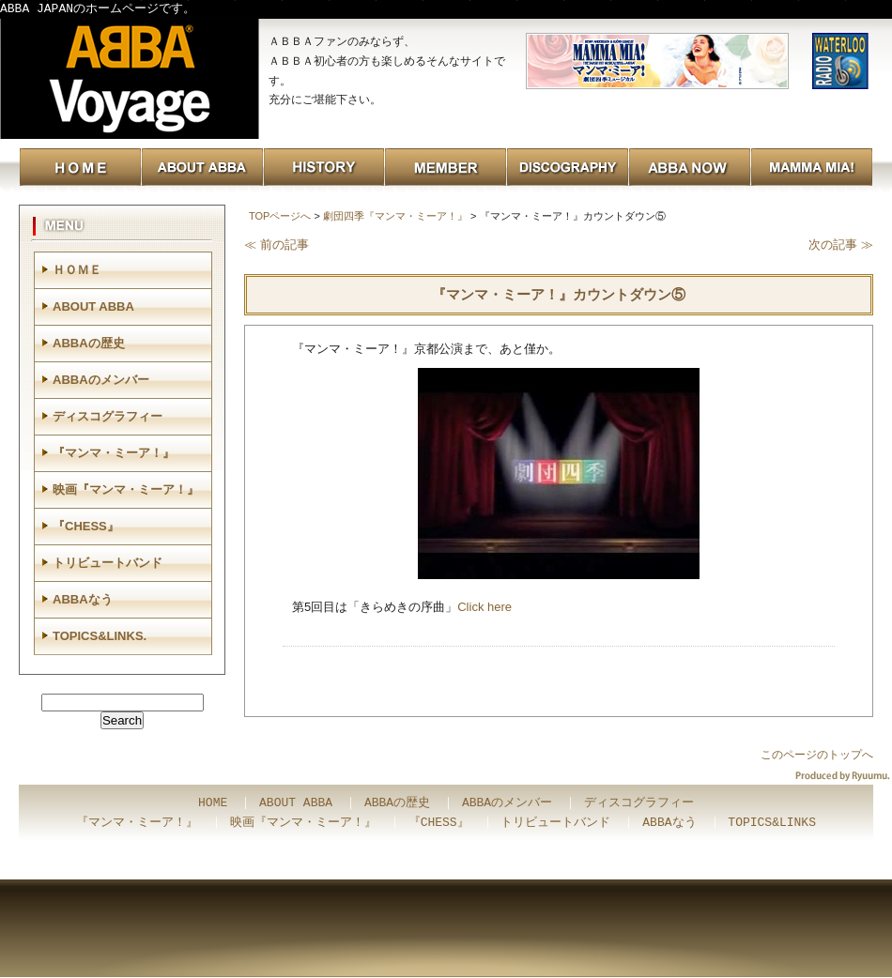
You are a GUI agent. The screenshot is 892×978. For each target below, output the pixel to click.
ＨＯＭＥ (77, 270)
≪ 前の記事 (276, 244)
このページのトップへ (817, 754)
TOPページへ (280, 216)
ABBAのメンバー (101, 380)
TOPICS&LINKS (772, 823)
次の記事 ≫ (840, 244)
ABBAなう (83, 599)
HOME (212, 803)
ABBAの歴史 (89, 343)
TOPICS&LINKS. (99, 636)
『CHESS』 (86, 526)
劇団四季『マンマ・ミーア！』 (395, 216)
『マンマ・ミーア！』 (114, 453)
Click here (484, 607)
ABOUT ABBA (93, 306)
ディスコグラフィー (107, 416)
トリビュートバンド (107, 563)
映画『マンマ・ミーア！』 (126, 489)
